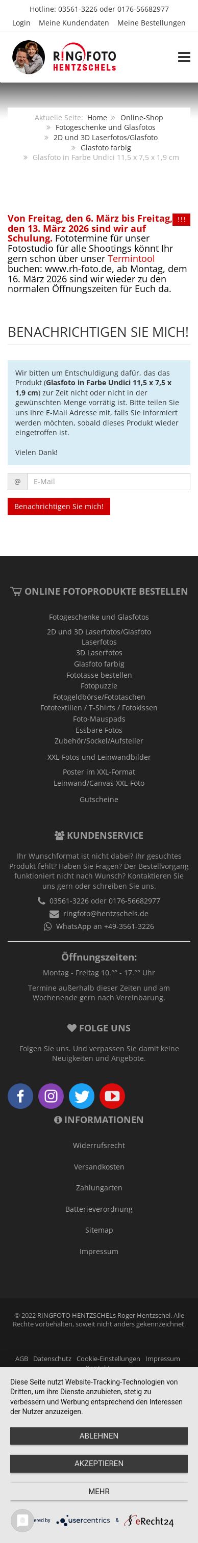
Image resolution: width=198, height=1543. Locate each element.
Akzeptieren (99, 1463)
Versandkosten (99, 1167)
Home (97, 117)
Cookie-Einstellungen (108, 1358)
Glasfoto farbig (106, 147)
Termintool (131, 258)
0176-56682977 (143, 9)
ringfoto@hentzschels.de (105, 913)
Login (21, 23)
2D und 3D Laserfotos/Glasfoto (106, 137)
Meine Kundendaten (74, 23)
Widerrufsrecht (99, 1145)
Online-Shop (141, 117)
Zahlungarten (99, 1187)
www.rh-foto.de (78, 268)
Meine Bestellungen (151, 23)
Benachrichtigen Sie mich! (59, 506)
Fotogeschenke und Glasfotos (106, 127)
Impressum (99, 1251)
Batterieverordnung (99, 1209)
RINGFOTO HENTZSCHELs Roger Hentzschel (103, 1315)
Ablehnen (99, 1436)
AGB (21, 1358)
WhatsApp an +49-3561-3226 (105, 926)
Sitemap (99, 1230)
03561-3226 (77, 9)
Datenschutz (52, 1358)
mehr (99, 1491)
